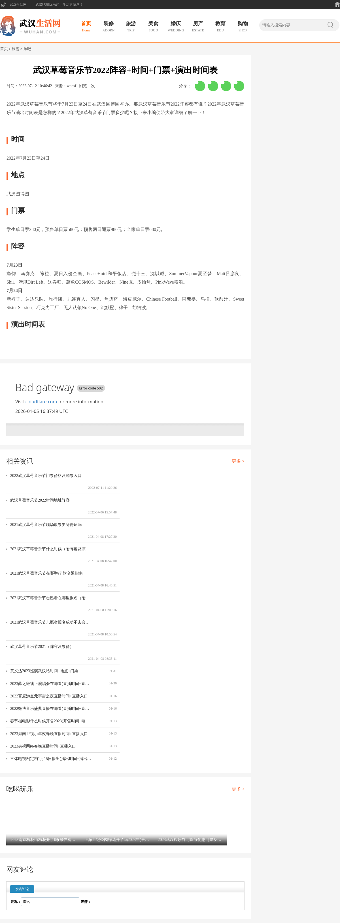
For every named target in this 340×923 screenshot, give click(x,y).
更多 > (238, 461)
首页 (4, 49)
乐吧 (27, 49)
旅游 (16, 49)
